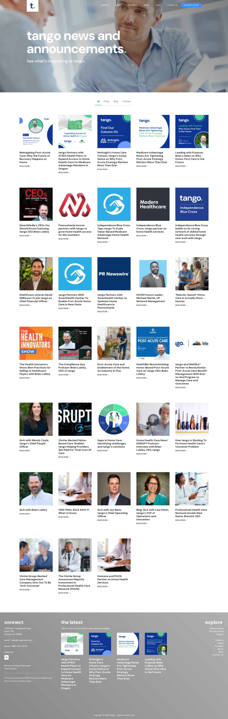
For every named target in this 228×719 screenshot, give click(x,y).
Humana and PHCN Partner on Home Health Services (112, 579)
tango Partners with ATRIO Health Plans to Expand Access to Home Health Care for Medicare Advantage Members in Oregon (74, 160)
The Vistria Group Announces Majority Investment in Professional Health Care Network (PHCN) (74, 582)
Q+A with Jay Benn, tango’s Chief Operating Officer (112, 513)
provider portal (191, 5)
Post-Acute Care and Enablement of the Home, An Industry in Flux (113, 368)
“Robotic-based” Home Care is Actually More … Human (190, 298)
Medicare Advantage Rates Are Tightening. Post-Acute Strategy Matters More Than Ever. (152, 157)
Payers (220, 643)
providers (132, 5)
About (221, 649)
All (98, 101)
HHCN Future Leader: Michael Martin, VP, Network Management (150, 298)
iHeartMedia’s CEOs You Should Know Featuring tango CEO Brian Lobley (34, 228)
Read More (24, 166)
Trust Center (10, 668)
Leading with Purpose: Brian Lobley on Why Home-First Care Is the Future (189, 157)
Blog (116, 101)
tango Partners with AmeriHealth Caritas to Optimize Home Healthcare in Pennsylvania (112, 301)
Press (106, 101)
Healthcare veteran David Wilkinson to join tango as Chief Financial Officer (35, 298)
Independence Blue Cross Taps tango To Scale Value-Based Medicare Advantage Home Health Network (113, 232)
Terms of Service (19, 681)
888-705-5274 (19, 646)
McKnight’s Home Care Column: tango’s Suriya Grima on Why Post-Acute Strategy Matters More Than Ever (112, 159)
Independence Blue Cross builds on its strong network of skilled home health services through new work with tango (191, 232)
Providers (219, 646)
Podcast (126, 101)
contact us (172, 5)
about (146, 5)
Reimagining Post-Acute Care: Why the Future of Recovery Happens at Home (34, 157)
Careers (220, 634)
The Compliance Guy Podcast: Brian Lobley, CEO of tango (72, 368)
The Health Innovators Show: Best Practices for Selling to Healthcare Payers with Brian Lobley (34, 369)
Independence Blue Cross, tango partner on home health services (151, 228)
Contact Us (218, 654)
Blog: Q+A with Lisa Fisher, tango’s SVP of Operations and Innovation (152, 514)
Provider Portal (216, 631)
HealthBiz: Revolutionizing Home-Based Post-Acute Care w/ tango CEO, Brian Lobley (152, 369)
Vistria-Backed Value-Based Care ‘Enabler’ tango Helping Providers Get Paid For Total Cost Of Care (74, 447)
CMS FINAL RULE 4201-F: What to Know (73, 511)
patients (105, 5)
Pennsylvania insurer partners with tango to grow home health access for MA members (74, 230)
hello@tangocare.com (21, 640)
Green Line (130, 715)
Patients (219, 640)
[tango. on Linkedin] (6, 657)
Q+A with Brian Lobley (33, 510)
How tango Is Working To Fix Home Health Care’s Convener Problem (190, 443)
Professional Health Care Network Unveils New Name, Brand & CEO (191, 513)
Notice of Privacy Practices (17, 665)
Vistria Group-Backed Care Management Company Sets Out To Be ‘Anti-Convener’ (35, 581)
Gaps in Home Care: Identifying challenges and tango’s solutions (111, 443)
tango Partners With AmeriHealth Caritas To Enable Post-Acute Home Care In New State (74, 299)
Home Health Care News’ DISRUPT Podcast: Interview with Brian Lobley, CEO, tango (152, 445)
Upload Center (217, 628)
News (221, 651)
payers (118, 5)
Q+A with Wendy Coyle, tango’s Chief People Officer (34, 443)
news (158, 5)
